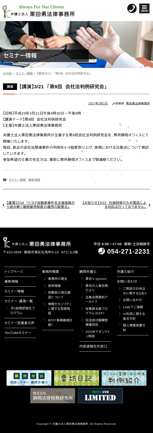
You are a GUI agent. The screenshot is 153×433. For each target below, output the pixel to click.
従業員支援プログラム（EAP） (96, 311)
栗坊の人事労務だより (96, 288)
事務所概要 (50, 272)
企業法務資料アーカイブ (96, 300)
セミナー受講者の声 (19, 323)
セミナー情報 (17, 179)
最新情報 (34, 179)
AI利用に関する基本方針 (134, 316)
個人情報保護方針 (134, 328)
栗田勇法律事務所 (138, 103)
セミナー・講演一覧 (18, 301)
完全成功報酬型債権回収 (96, 322)
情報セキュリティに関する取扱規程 (60, 308)
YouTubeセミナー (17, 333)
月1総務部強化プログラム (23, 311)
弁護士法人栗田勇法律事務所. (71, 423)
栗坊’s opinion (96, 279)
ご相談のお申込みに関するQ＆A (135, 291)
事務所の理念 (58, 279)
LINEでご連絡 (133, 307)
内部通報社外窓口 (93, 346)
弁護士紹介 (125, 272)
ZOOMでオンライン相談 (97, 334)
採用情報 (54, 286)
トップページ (13, 272)
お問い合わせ (127, 281)
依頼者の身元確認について (59, 295)
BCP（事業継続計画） (60, 322)
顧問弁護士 (88, 272)
